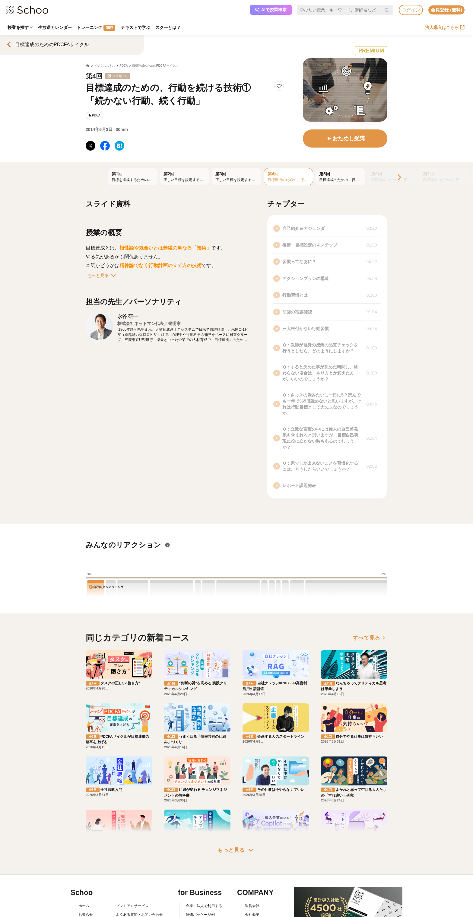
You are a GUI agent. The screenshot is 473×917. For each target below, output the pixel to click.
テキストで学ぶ (136, 27)
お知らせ (85, 914)
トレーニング (97, 28)
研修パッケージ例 (200, 914)
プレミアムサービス (132, 906)
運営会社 (252, 906)
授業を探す (20, 27)
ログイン (411, 9)
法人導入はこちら (445, 27)
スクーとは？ (169, 27)
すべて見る (370, 638)
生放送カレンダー (55, 27)
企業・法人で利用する (204, 906)
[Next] (398, 177)
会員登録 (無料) (446, 9)
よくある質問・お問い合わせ (139, 914)
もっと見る (102, 275)
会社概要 (252, 914)
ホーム (83, 906)
